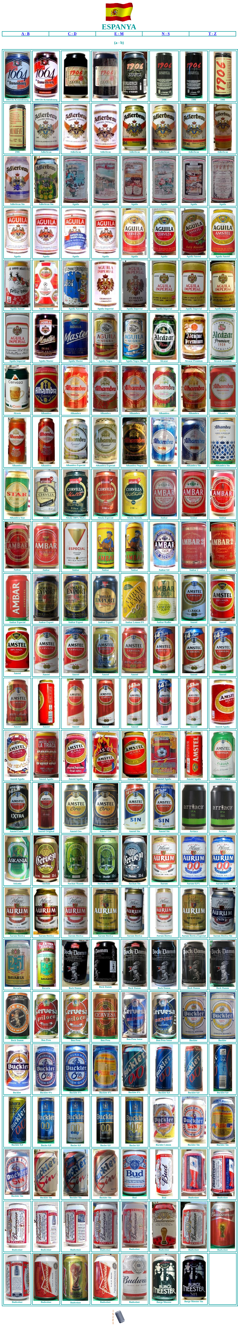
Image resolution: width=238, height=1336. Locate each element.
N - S (166, 34)
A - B (26, 34)
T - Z (212, 34)
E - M (119, 34)
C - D (72, 34)
